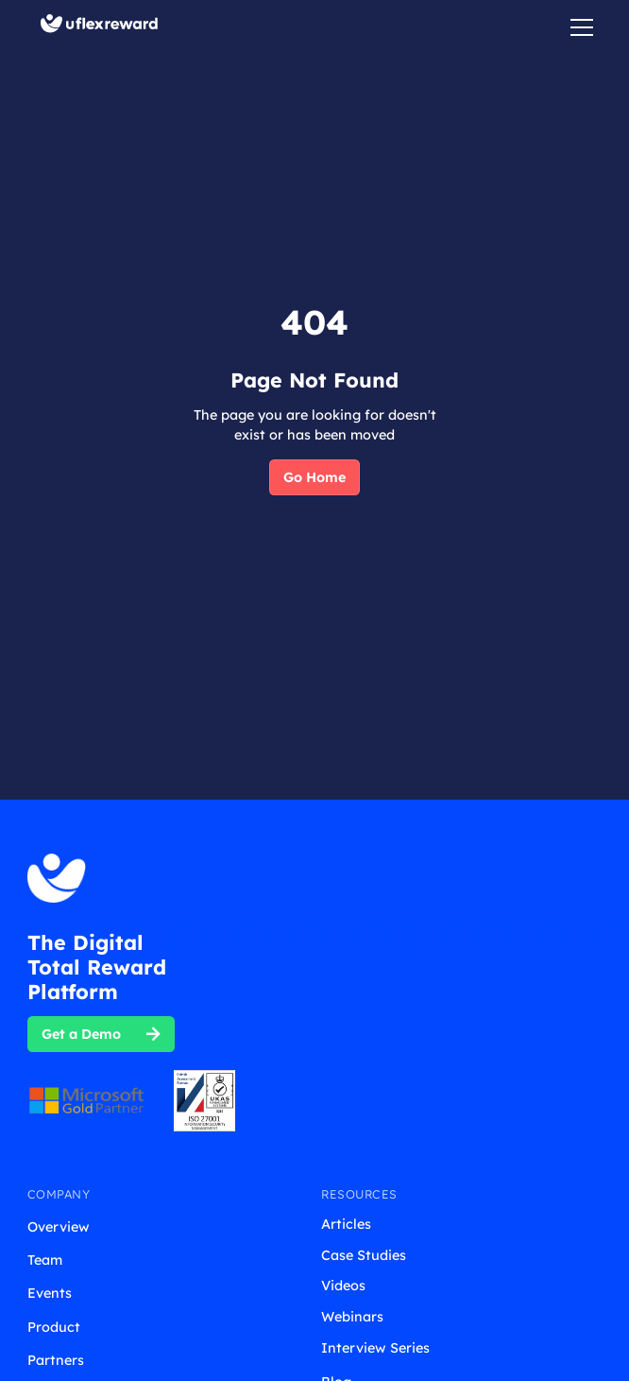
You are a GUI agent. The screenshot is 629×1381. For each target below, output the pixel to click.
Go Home (314, 477)
